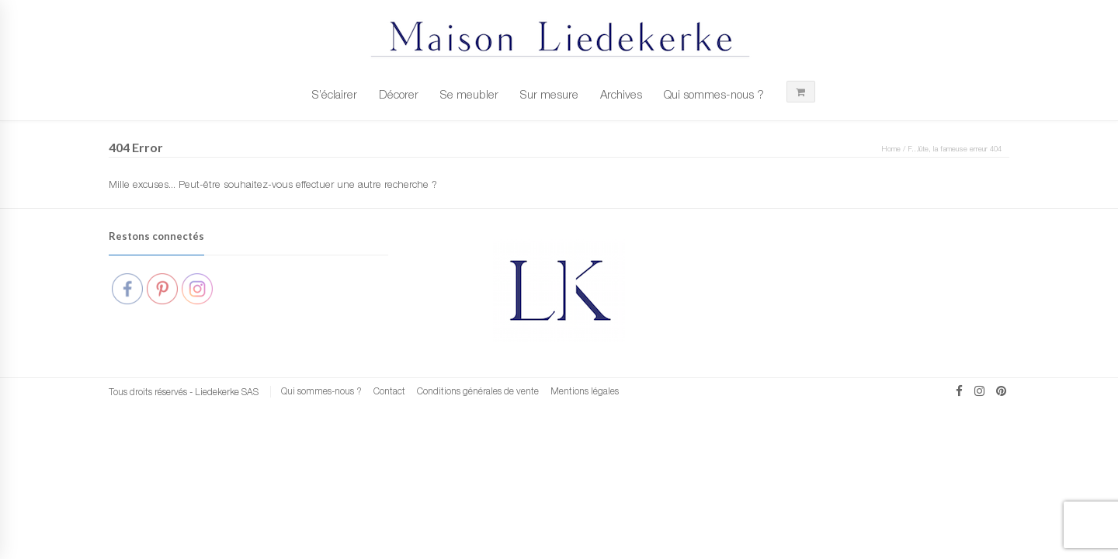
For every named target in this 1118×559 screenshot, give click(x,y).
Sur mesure (549, 94)
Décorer (398, 94)
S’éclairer (334, 94)
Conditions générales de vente (478, 391)
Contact (389, 391)
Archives (621, 94)
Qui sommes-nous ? (714, 94)
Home (891, 148)
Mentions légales (584, 391)
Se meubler (469, 94)
